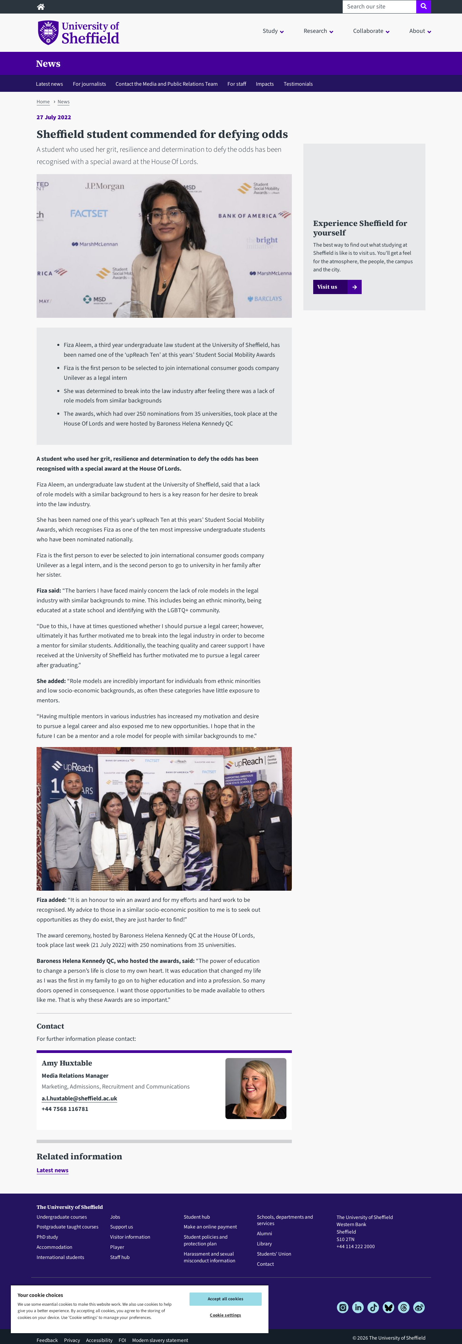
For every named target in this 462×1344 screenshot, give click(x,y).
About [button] (417, 31)
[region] (139, 1309)
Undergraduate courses (62, 1217)
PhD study (47, 1237)
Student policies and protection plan (205, 1240)
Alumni (264, 1234)
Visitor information (130, 1237)
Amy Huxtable (67, 1063)
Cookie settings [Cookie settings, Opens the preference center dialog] (225, 1315)
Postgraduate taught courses (67, 1227)
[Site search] (423, 6)
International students (60, 1257)
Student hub (197, 1217)
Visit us (327, 286)
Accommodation (54, 1247)
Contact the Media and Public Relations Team (167, 84)
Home (43, 101)
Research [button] (315, 31)
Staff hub (119, 1257)
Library (264, 1244)
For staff (236, 84)
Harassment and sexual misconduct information (209, 1257)
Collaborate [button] (368, 31)
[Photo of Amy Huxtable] (253, 1091)
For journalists (89, 84)
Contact (265, 1264)
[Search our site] (379, 6)
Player (117, 1247)
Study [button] (270, 31)
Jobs (115, 1217)
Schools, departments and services (285, 1220)
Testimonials (298, 84)
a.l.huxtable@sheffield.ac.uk (79, 1098)
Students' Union (274, 1254)
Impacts (265, 84)
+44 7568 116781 (65, 1109)
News (48, 63)
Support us (121, 1227)
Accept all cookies (225, 1299)
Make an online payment (210, 1227)
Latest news (49, 84)
